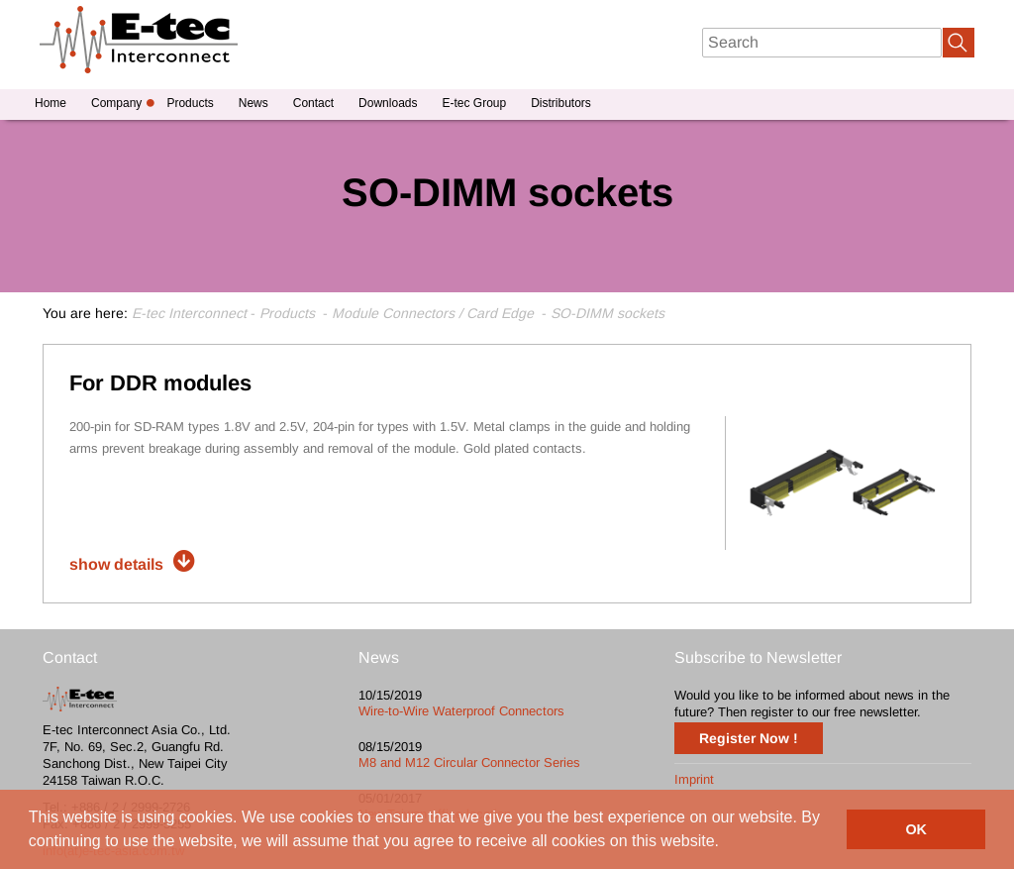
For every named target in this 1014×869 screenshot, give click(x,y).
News (253, 103)
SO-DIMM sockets (607, 313)
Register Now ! (748, 738)
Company (116, 103)
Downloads (387, 103)
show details (116, 564)
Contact (313, 103)
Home (50, 103)
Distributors (561, 103)
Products (189, 103)
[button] (727, 843)
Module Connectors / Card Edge (433, 313)
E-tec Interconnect (189, 313)
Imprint (694, 779)
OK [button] (916, 829)
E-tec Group (474, 103)
